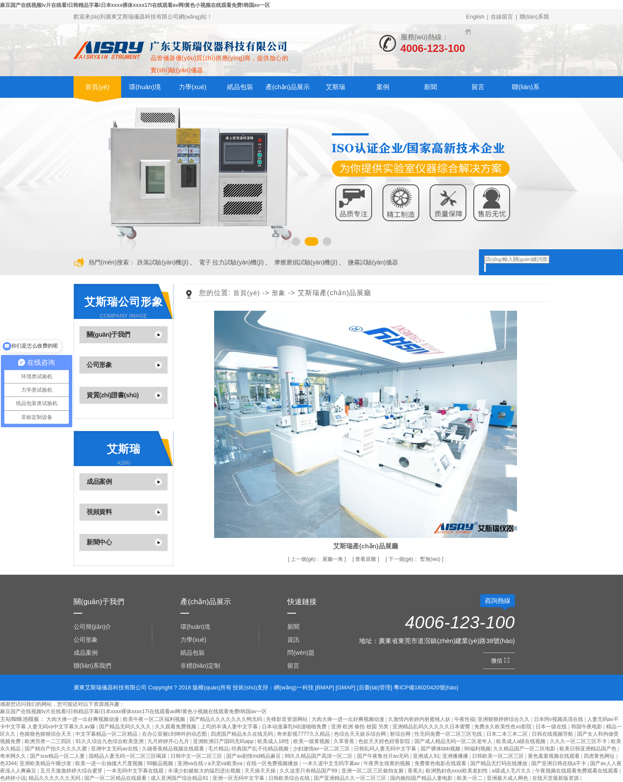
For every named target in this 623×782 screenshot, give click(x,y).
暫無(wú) (415, 559)
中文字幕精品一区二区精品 (107, 734)
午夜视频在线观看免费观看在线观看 (577, 771)
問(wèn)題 (301, 652)
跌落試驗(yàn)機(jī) (162, 262)
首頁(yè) (97, 86)
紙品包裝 (240, 86)
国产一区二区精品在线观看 (116, 778)
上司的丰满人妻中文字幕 (230, 727)
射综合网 (401, 734)
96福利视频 (477, 749)
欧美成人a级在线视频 (521, 741)
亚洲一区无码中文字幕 (239, 778)
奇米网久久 (13, 756)
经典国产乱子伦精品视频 (260, 749)
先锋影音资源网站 (287, 719)
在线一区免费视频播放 (272, 763)
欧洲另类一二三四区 (49, 741)
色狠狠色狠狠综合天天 (46, 734)
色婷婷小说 (13, 778)
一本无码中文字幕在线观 (135, 771)
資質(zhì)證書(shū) (112, 395)
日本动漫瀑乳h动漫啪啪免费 (295, 727)
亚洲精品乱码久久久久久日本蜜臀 (432, 727)
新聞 (430, 86)
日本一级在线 (552, 727)
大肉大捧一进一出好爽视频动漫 (83, 719)
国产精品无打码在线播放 (499, 763)
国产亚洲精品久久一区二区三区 (351, 778)
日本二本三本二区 (507, 734)
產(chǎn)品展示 (288, 86)
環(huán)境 (145, 86)
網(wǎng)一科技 (294, 687)
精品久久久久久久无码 (55, 778)
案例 (382, 86)
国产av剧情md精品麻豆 (254, 756)
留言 (478, 86)
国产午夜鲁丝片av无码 (384, 756)
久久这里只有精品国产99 (309, 771)
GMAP (345, 687)
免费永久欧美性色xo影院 (503, 727)
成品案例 (99, 481)
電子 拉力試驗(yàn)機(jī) (231, 262)
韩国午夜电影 (587, 727)
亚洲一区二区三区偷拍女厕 (373, 771)
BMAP (325, 687)
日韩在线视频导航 (553, 734)
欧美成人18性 (274, 741)
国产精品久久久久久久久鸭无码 (226, 719)
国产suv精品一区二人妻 (58, 756)
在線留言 (502, 16)
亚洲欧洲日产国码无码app (224, 741)
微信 (501, 660)
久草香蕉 (345, 741)
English (475, 16)
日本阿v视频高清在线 (559, 719)
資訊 (293, 639)
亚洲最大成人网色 (508, 778)
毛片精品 (218, 749)
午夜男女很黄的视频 (387, 763)
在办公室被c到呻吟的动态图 (175, 734)
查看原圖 (366, 559)
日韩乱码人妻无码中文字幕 (385, 749)
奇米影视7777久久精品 (304, 734)
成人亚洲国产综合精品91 (180, 778)
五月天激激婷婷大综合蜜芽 (72, 771)
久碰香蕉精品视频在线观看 (174, 749)
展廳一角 (317, 559)
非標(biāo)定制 (200, 665)
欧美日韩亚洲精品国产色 (588, 749)
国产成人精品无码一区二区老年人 (454, 741)
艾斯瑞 (335, 86)
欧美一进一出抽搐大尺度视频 (109, 763)
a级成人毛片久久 (512, 771)
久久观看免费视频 (176, 727)
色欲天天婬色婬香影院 (384, 741)
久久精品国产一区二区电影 (525, 749)
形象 (279, 292)
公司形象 (99, 364)
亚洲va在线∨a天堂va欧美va (210, 763)
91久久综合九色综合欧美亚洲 (110, 741)
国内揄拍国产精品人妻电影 (422, 778)
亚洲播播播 (455, 756)
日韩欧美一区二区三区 (498, 756)
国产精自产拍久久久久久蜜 (56, 749)
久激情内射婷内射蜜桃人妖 (420, 719)
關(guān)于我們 (108, 334)
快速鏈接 (302, 602)
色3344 (8, 763)
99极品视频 (161, 763)
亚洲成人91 (426, 756)
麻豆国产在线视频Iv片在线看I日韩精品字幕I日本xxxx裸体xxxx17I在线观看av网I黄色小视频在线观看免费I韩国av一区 (135, 5)
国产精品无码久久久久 (125, 727)
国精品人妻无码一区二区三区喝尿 (128, 756)
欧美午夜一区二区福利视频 (154, 719)
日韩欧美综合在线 (289, 778)
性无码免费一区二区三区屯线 (448, 734)
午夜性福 (464, 719)
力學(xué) (192, 86)
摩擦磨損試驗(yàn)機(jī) (305, 262)
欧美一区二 (470, 778)
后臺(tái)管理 (375, 687)
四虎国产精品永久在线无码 (242, 734)
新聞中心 (99, 542)
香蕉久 (415, 771)
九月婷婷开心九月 (169, 741)
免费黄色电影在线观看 (441, 763)
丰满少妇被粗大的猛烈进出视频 (205, 771)
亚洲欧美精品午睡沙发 (46, 763)
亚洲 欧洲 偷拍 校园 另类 (360, 727)
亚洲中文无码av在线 (115, 749)
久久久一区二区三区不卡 (579, 741)
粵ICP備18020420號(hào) (426, 687)
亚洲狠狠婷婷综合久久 (504, 719)
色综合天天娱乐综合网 (360, 734)
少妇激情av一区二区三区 (322, 749)
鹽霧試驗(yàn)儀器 (373, 262)
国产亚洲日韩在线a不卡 (559, 763)
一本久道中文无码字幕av (331, 763)
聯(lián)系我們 (92, 665)
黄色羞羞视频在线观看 (554, 756)
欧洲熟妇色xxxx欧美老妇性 (457, 771)
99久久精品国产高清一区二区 (319, 756)
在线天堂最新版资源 (556, 778)
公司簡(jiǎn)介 (92, 626)
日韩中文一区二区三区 (197, 756)
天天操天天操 (260, 771)
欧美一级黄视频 (312, 741)
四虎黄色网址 (600, 756)
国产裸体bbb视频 (441, 749)
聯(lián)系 (525, 86)
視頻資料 (99, 511)
